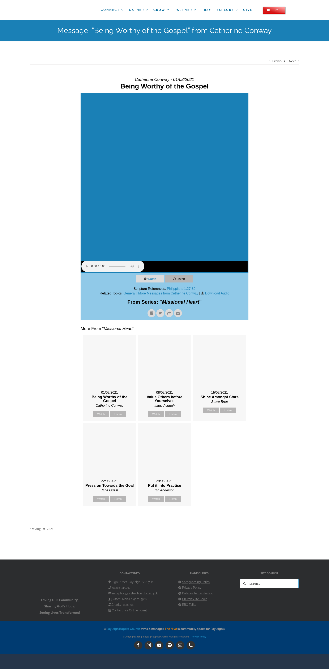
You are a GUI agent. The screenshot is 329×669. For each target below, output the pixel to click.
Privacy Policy (191, 587)
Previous (278, 61)
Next (292, 61)
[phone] (191, 645)
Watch (152, 279)
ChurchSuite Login (194, 599)
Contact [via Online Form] (129, 610)
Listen (181, 279)
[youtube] (159, 645)
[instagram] (149, 645)
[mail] (180, 645)
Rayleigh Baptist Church (123, 629)
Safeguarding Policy (196, 582)
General (130, 293)
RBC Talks (189, 604)
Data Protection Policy (197, 593)
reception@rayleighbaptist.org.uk (135, 593)
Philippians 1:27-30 (181, 288)
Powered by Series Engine (232, 516)
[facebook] (138, 645)
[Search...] (269, 583)
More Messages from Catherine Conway (168, 293)
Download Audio (217, 293)
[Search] (244, 583)
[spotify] (170, 645)
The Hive (171, 629)
